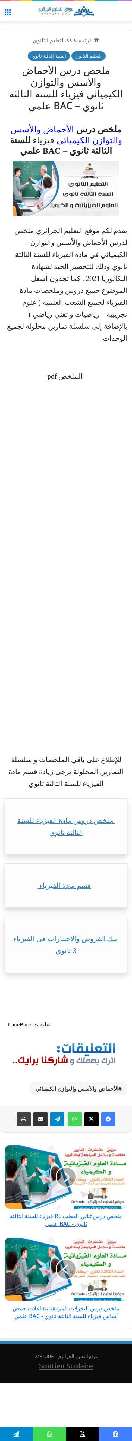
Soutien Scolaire (66, 1366)
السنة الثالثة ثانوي (49, 56)
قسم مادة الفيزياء (64, 885)
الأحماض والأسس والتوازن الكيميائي (76, 1089)
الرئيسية (86, 40)
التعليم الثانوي (49, 40)
